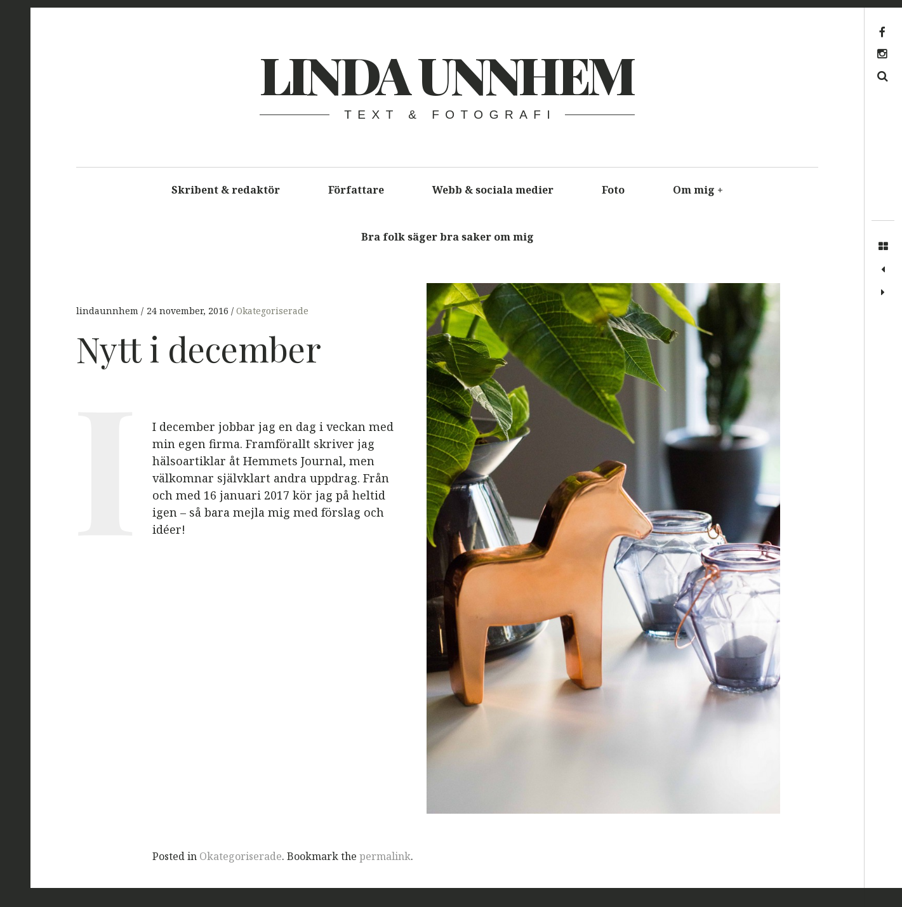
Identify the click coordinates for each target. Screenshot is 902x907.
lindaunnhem (108, 311)
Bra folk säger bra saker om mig (447, 237)
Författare (356, 190)
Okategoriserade (272, 311)
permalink (385, 856)
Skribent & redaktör (225, 190)
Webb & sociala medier (493, 190)
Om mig (698, 190)
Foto (613, 190)
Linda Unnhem (446, 74)
